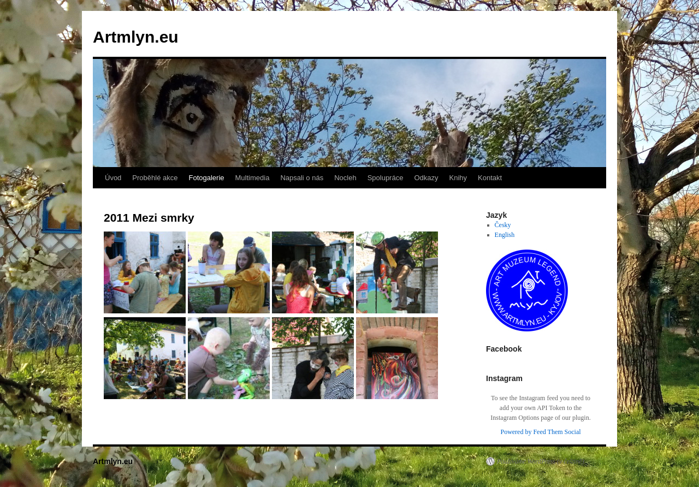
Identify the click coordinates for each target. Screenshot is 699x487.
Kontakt (490, 178)
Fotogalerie (206, 178)
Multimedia (252, 178)
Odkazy (426, 178)
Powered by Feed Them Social (540, 432)
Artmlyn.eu (136, 37)
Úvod (113, 178)
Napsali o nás (301, 178)
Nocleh (345, 178)
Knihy (458, 178)
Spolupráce (386, 178)
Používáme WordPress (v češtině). (541, 461)
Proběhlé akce (154, 178)
